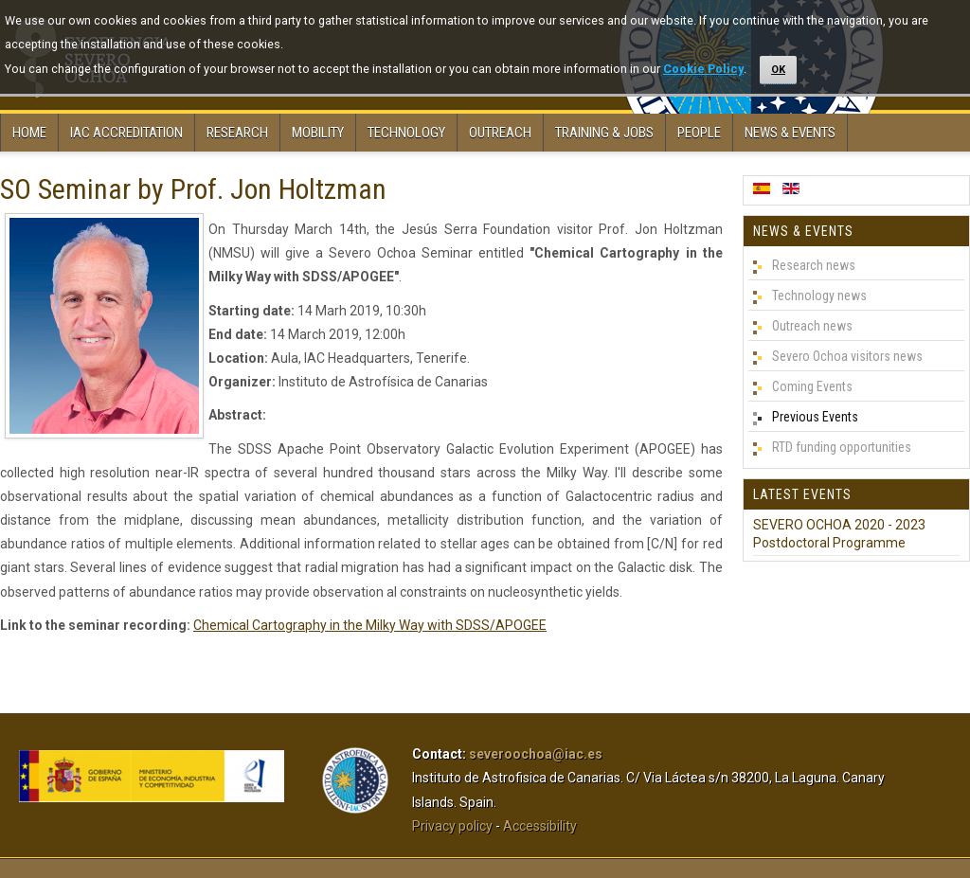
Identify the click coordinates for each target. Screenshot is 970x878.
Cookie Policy (703, 69)
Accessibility (540, 825)
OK (778, 69)
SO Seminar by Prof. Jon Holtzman (193, 189)
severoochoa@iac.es (535, 754)
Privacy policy (452, 825)
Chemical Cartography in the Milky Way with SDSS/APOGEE (370, 625)
